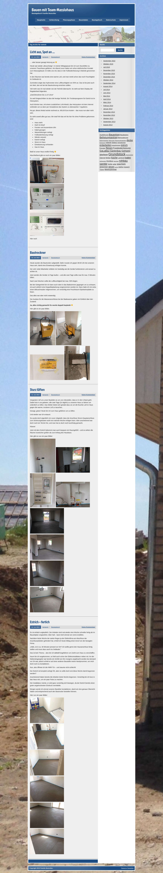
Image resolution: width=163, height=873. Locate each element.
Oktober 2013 (108, 118)
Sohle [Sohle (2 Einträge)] (110, 164)
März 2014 (107, 102)
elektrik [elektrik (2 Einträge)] (108, 143)
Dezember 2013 (109, 112)
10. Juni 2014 (35, 627)
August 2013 (107, 125)
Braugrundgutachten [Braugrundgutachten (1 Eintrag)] (120, 140)
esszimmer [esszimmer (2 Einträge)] (116, 145)
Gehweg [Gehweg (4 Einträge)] (126, 150)
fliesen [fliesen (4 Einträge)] (109, 148)
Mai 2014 (106, 96)
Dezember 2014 (109, 77)
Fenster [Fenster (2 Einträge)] (102, 148)
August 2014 (107, 86)
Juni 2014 (106, 93)
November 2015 (109, 74)
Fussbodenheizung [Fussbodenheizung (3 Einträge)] (122, 148)
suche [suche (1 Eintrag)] (116, 167)
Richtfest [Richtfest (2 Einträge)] (109, 161)
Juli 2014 (106, 90)
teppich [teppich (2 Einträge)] (127, 167)
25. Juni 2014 (35, 57)
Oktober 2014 (108, 80)
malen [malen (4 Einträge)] (128, 157)
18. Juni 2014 (35, 257)
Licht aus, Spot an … (42, 51)
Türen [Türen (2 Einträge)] (102, 169)
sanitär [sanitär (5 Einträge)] (103, 163)
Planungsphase (69, 20)
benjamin (45, 57)
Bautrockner (38, 252)
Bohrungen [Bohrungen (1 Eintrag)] (112, 140)
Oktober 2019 (108, 64)
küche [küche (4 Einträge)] (114, 157)
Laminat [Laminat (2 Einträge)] (121, 158)
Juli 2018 (106, 67)
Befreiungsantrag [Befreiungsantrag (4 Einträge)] (108, 137)
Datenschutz (111, 20)
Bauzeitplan (83, 20)
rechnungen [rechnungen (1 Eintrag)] (103, 161)
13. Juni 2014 (35, 394)
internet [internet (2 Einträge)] (102, 158)
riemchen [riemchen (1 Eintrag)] (116, 161)
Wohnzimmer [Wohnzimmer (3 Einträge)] (111, 169)
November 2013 (109, 115)
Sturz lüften (37, 389)
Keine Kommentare (88, 57)
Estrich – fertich (40, 621)
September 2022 (109, 61)
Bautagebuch (97, 20)
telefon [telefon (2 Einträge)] (121, 167)
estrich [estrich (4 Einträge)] (124, 145)
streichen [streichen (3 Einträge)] (104, 167)
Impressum (124, 20)
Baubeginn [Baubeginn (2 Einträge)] (124, 135)
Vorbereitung (54, 20)
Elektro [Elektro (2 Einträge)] (114, 143)
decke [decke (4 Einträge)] (130, 140)
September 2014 (109, 83)
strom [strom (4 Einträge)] (111, 166)
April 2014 (107, 99)
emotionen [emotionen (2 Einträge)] (122, 143)
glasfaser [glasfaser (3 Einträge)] (104, 154)
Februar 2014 (108, 106)
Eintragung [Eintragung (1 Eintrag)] (102, 142)
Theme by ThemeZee (127, 868)
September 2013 (109, 122)
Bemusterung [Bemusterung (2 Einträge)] (123, 138)
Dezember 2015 (109, 70)
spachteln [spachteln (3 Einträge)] (121, 164)
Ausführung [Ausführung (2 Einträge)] (104, 135)
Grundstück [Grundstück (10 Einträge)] (116, 154)
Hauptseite (41, 20)
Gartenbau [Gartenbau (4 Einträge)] (115, 150)
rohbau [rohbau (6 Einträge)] (123, 160)
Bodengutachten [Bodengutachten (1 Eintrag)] (104, 140)
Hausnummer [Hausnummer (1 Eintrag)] (129, 155)
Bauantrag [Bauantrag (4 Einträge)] (114, 134)
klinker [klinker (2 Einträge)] (108, 158)
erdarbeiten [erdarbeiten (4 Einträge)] (105, 145)
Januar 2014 (107, 109)
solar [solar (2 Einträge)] (114, 164)
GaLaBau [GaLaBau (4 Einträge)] (105, 150)
